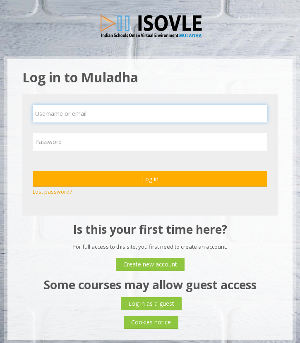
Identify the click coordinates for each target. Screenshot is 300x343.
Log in (150, 179)
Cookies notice (151, 322)
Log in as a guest (151, 303)
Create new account (150, 264)
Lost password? (52, 191)
